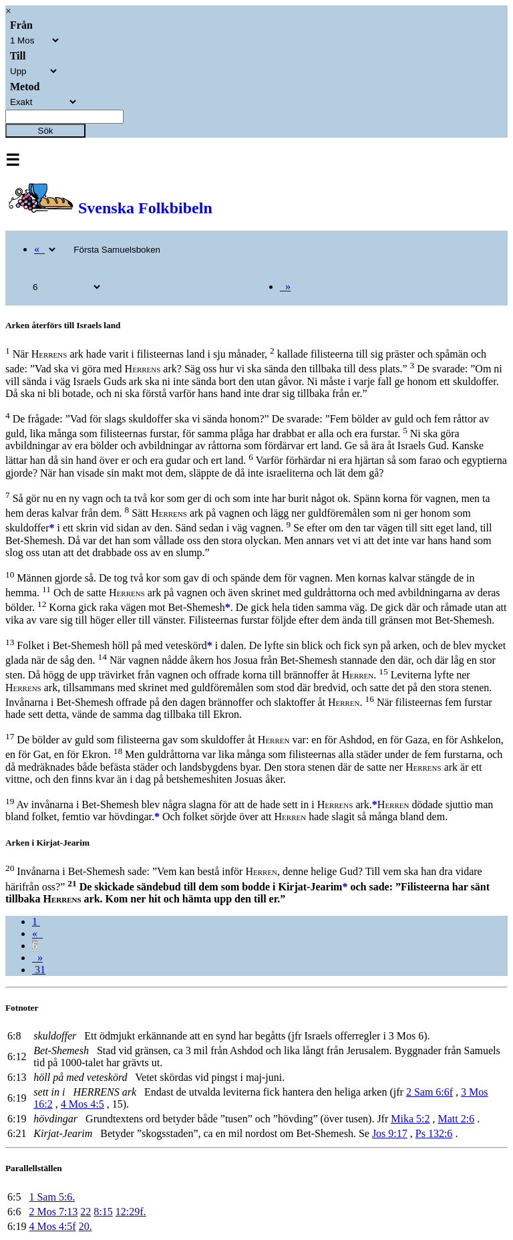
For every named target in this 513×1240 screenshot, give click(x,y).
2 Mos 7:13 (53, 1211)
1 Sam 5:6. (52, 1197)
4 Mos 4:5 (82, 1104)
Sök (45, 131)
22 (85, 1211)
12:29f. (131, 1211)
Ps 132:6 (434, 1133)
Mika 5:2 (410, 1118)
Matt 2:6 (456, 1118)
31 (38, 969)
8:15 (103, 1211)
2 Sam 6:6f (429, 1092)
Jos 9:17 (389, 1133)
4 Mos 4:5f (52, 1226)
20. (85, 1226)
